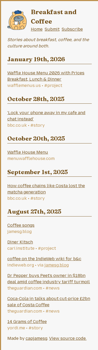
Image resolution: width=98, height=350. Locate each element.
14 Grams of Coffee (27, 321)
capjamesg (36, 338)
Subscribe (72, 29)
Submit (52, 29)
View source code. (68, 338)
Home (37, 29)
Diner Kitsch (20, 242)
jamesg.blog (56, 265)
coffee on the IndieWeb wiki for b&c (44, 258)
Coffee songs (20, 225)
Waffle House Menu (27, 152)
